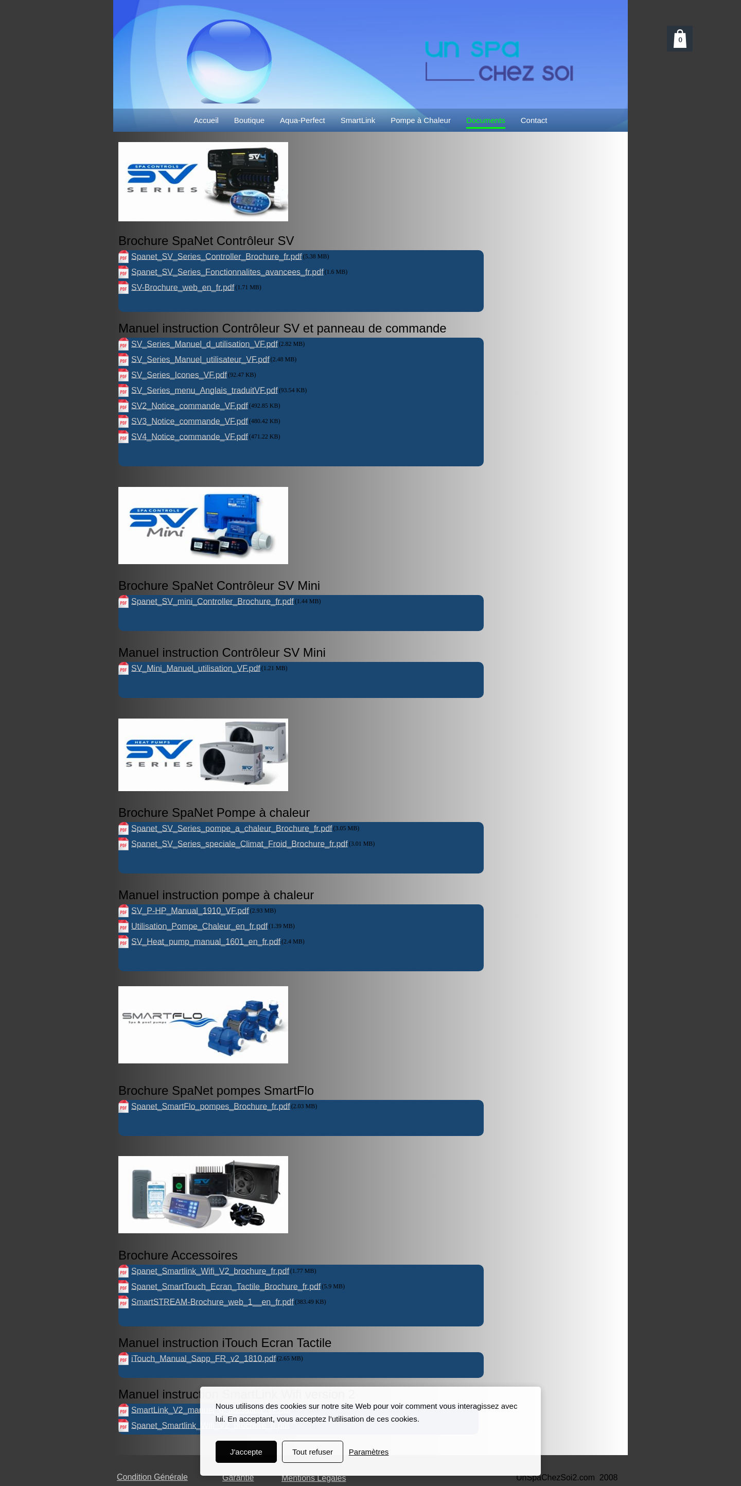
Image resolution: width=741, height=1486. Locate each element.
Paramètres (369, 1451)
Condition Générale (152, 1477)
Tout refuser (312, 1451)
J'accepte (246, 1451)
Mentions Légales (313, 1478)
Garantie (238, 1477)
